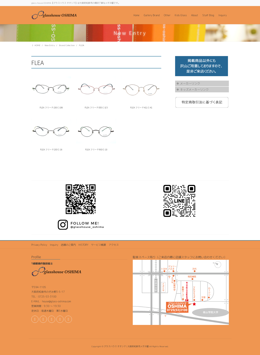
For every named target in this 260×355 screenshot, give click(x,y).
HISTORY (83, 244)
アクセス (114, 244)
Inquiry (54, 244)
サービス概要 (98, 244)
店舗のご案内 (68, 244)
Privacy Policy (39, 244)
